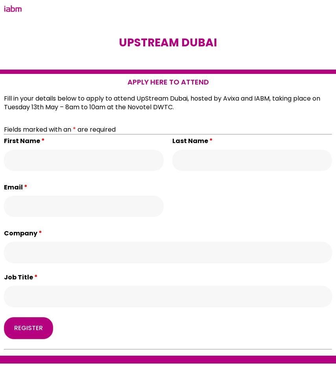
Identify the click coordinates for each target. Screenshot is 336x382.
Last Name (192, 141)
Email (16, 187)
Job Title (21, 277)
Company (23, 233)
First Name (24, 141)
